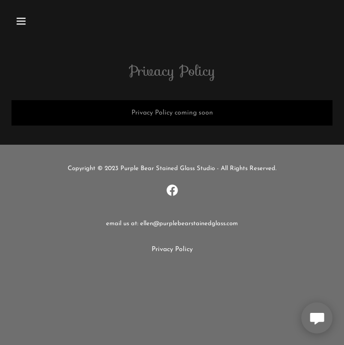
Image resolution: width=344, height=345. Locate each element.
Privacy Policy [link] (172, 249)
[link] (172, 190)
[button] (35, 21)
